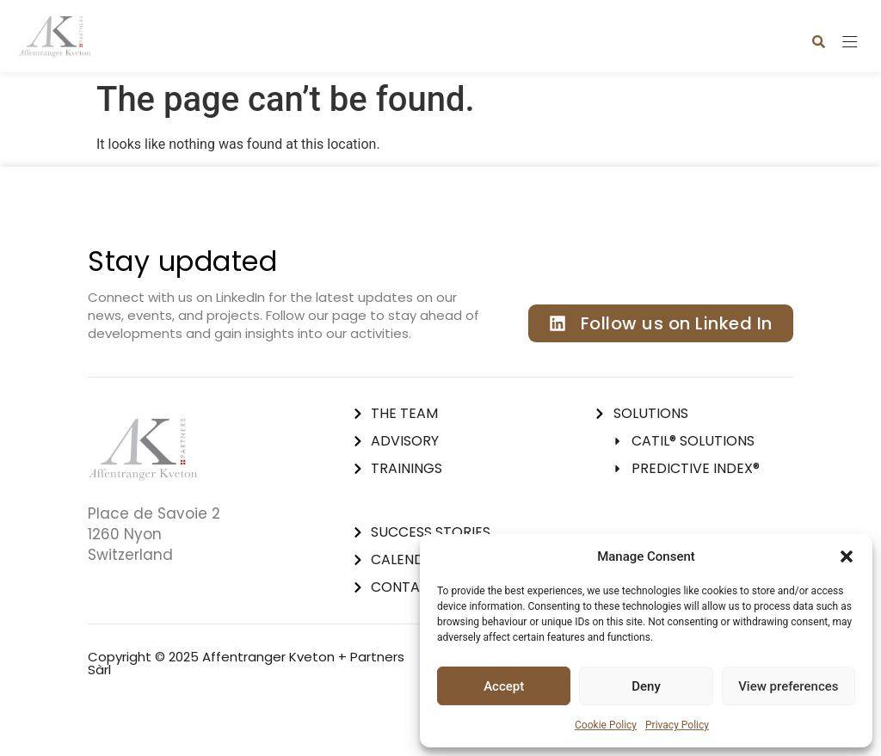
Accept (504, 686)
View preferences (788, 686)
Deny (646, 686)
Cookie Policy (606, 725)
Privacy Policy (677, 725)
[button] (846, 556)
